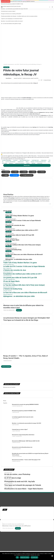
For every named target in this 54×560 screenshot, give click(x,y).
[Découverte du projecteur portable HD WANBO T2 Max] (7, 412)
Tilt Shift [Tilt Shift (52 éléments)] (45, 514)
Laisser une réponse (6, 366)
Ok (17, 557)
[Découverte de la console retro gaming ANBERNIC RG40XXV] (7, 406)
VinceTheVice (8, 78)
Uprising (33, 163)
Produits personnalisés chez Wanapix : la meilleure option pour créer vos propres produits (19, 16)
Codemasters (43, 160)
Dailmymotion (10, 200)
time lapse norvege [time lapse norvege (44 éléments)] (14, 516)
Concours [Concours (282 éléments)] (15, 513)
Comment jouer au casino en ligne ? (8, 11)
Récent (4, 400)
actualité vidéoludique (6, 160)
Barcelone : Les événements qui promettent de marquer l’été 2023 (14, 8)
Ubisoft (27, 163)
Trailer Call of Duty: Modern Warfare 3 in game (19, 215)
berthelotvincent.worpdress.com (16, 199)
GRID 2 (27, 161)
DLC (49, 160)
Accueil (5, 64)
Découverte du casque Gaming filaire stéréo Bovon (23, 434)
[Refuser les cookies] (52, 556)
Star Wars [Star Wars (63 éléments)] (27, 514)
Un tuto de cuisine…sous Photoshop (17, 474)
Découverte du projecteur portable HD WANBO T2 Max (12, 3)
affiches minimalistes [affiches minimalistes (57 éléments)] (6, 513)
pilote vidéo (4, 163)
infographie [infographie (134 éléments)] (5, 515)
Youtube (15, 200)
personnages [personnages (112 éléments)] (21, 515)
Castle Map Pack (35, 160)
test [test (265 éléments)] (42, 515)
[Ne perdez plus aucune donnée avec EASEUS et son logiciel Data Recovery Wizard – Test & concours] (7, 455)
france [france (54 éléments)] (26, 513)
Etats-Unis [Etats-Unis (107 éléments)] (21, 513)
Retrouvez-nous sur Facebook (9, 387)
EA (2, 161)
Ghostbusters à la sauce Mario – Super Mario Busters (23, 489)
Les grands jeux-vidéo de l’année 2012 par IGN (19, 235)
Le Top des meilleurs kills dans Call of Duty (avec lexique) (23, 245)
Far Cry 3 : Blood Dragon (10, 161)
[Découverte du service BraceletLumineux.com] (7, 449)
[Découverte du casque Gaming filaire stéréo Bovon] (7, 436)
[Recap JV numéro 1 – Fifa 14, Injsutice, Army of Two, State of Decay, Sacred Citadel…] (27, 342)
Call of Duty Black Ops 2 (24, 160)
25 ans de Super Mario (12, 240)
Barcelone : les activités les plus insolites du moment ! (12, 21)
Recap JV (11, 163)
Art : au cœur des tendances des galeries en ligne (11, 23)
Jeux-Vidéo (16, 64)
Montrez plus (27, 165)
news (49, 161)
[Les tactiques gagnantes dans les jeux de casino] (7, 419)
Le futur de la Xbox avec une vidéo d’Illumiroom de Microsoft (24, 254)
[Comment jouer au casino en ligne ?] (7, 431)
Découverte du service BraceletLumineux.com (22, 447)
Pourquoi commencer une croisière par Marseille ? (11, 13)
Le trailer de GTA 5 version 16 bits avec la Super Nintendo (23, 220)
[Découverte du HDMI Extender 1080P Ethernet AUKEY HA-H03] (7, 443)
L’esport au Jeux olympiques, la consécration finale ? (11, 18)
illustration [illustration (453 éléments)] (32, 513)
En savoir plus (34, 557)
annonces (15, 160)
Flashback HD (20, 161)
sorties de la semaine (19, 163)
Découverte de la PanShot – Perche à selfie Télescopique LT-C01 (26, 459)
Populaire (5, 403)
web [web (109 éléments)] (19, 516)
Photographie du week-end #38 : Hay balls (19, 481)
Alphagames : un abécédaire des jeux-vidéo (18, 259)
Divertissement (11, 64)
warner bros (39, 163)
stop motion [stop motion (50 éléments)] (31, 514)
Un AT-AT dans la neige (12, 478)
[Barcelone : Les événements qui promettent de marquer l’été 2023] (7, 425)
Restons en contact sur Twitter (12, 393)
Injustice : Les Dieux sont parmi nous (38, 161)
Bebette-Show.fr (44, 198)
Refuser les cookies (25, 557)
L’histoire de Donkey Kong (13, 249)
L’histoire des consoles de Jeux (15, 225)
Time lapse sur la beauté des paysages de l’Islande (22, 485)
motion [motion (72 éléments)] (15, 515)
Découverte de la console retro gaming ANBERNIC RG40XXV (22, 1)
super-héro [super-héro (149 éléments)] (37, 515)
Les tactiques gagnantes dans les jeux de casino (11, 6)
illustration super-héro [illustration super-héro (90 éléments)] (42, 513)
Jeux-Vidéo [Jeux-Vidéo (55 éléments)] (11, 514)
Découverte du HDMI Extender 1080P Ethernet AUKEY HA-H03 (26, 441)
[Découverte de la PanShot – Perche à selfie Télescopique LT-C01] (7, 461)
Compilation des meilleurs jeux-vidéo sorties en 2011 (21, 230)
